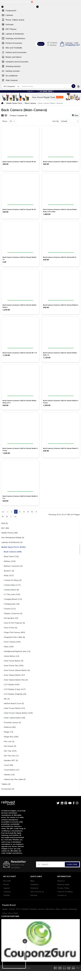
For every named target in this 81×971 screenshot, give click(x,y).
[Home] (2, 103)
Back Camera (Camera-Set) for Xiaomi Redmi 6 (60, 305)
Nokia (64, 909)
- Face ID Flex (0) (9, 627)
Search (41, 44)
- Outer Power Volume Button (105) (17, 713)
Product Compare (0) (18, 115)
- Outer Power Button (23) (13, 708)
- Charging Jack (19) (10, 604)
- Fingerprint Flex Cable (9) (13, 637)
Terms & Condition (65, 891)
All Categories (38, 44)
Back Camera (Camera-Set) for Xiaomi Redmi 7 (60, 162)
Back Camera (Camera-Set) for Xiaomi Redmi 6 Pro (20, 497)
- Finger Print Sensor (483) (13, 632)
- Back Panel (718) (10, 556)
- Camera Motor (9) (10, 590)
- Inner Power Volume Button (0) (15, 670)
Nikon (58, 909)
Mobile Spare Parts (14, 103)
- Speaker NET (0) (9, 760)
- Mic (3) (5, 699)
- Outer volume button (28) (13, 718)
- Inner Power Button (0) (12, 661)
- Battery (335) (8, 561)
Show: (5, 121)
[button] (70, 44)
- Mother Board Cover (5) (12, 703)
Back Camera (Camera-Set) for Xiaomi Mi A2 (19, 209)
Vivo (10, 913)
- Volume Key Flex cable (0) (13, 779)
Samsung (72, 909)
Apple (4, 909)
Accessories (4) (7, 789)
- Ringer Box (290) (9, 736)
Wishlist (6, 895)
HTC (18, 909)
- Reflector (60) (8, 727)
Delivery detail (63, 884)
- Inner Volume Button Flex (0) (14, 680)
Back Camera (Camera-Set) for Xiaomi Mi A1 (59, 257)
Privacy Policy (63, 888)
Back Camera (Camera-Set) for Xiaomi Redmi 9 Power (60, 402)
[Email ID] (53, 864)
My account (9, 876)
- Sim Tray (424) (9, 751)
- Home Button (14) (10, 656)
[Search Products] (45, 86)
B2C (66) (5, 528)
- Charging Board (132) (11, 599)
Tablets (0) (5, 784)
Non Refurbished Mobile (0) (12, 537)
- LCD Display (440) (10, 684)
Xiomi (16, 913)
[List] (6, 115)
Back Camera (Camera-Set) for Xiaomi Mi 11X (20, 353)
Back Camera (30, 103)
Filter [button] (75, 115)
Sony (4, 913)
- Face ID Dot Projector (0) (13, 623)
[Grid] (2, 115)
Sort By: (55, 121)
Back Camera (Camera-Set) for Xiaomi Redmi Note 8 (19, 306)
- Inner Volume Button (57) (13, 675)
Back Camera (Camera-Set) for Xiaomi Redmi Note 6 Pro (19, 402)
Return (6, 884)
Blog (32, 881)
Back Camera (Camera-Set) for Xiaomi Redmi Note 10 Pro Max (60, 211)
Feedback (34, 884)
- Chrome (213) (8, 608)
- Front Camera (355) (11, 642)
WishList (51, 45)
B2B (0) (4, 523)
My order (7, 881)
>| (15, 516)
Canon (11, 909)
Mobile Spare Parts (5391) (13, 547)
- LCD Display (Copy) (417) (13, 689)
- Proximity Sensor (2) (11, 722)
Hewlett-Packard (28, 909)
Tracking (6, 891)
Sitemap (33, 895)
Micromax (50, 909)
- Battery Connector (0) (12, 566)
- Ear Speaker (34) (9, 618)
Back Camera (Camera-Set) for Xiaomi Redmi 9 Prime (20, 449)
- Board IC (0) (7, 571)
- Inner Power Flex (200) (12, 665)
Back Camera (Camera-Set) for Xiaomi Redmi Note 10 (60, 354)
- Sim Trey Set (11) (10, 755)
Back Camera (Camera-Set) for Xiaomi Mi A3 (19, 162)
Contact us (61, 895)
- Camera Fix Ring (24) (11, 580)
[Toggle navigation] (37, 7)
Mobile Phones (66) (9, 533)
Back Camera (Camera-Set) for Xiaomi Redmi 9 (60, 448)
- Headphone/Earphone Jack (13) (16, 651)
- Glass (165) (7, 646)
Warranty (34, 888)
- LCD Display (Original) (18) (13, 694)
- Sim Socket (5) (8, 746)
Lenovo (41, 909)
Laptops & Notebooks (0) (12, 542)
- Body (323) (7, 575)
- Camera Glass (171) (11, 585)
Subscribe (72, 864)
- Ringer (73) (7, 732)
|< (3, 511)
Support (6, 888)
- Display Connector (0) (11, 613)
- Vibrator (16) (8, 774)
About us (61, 881)
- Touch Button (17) (10, 770)
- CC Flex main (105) (10, 594)
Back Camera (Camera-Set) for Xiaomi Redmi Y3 (19, 258)
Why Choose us (37, 891)
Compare (52, 43)
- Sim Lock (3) (7, 741)
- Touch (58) (7, 765)
